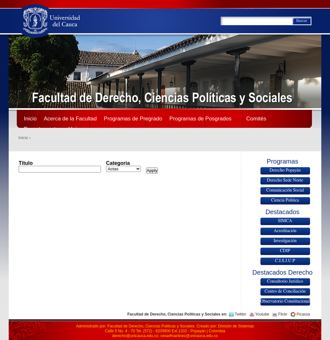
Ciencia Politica (285, 200)
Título (26, 163)
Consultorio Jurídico (285, 281)
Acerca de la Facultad (70, 119)
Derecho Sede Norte (285, 180)
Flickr (282, 314)
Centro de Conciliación (285, 291)
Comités (256, 119)
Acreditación (285, 231)
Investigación (285, 241)
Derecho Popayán (285, 170)
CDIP (285, 251)
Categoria (118, 163)
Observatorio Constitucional (285, 301)
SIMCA (285, 221)
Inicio (30, 119)
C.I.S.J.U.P (285, 261)
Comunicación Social (285, 190)
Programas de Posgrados (201, 119)
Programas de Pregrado (133, 119)
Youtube (262, 314)
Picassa (303, 314)
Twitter (240, 314)
